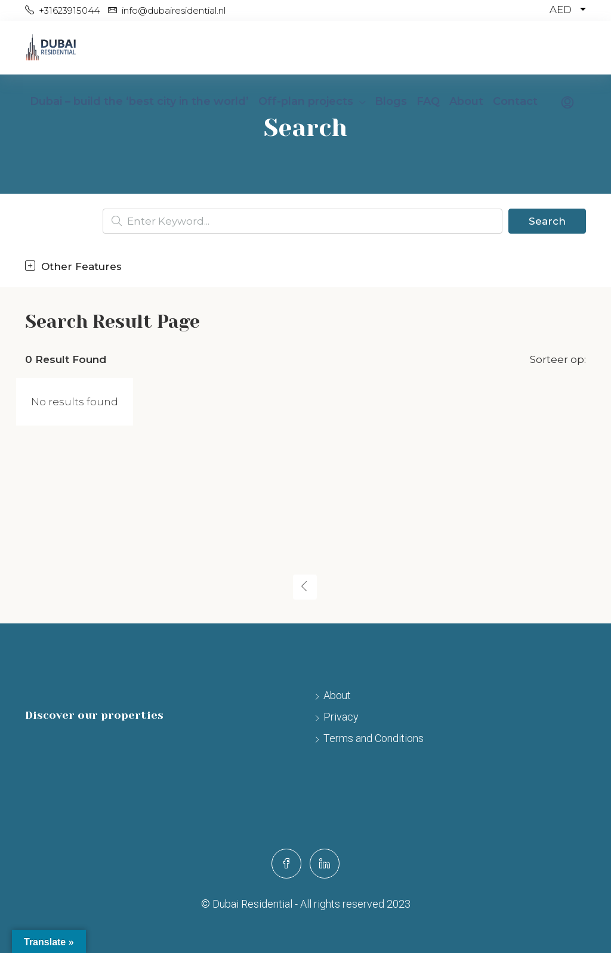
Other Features (73, 266)
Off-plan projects (305, 101)
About (466, 101)
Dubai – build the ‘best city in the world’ (139, 101)
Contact (515, 101)
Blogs (391, 101)
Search (547, 221)
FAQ (428, 101)
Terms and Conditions (373, 738)
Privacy (341, 716)
